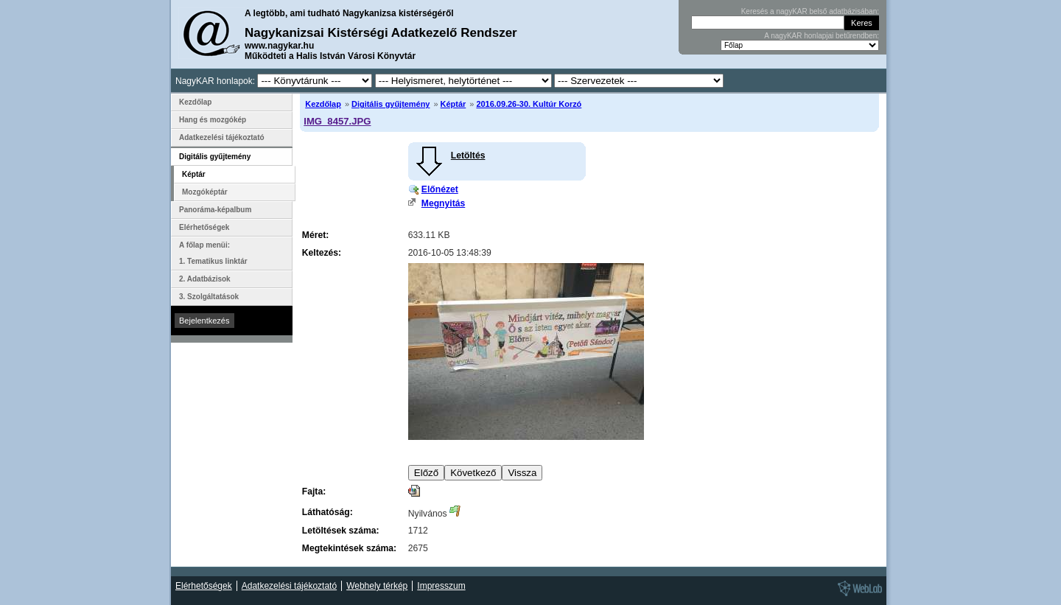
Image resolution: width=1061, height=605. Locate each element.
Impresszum (441, 586)
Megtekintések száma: (349, 548)
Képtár (453, 103)
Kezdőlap (323, 103)
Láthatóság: (327, 512)
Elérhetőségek (204, 227)
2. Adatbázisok (205, 279)
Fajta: (314, 491)
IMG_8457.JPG (337, 121)
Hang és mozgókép (212, 120)
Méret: (315, 235)
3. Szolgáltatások (209, 297)
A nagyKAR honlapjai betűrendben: (821, 36)
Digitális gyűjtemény (390, 103)
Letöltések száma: (340, 530)
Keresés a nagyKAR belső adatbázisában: (810, 11)
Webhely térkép (376, 586)
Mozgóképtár (205, 192)
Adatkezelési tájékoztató (222, 137)
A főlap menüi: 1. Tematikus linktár (213, 253)
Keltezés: (321, 253)
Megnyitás (443, 203)
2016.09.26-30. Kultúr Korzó (528, 103)
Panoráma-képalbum (215, 210)
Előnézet (439, 189)
